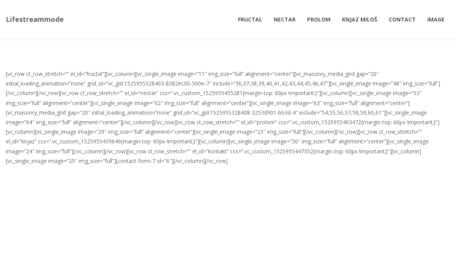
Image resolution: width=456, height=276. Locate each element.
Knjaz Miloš (359, 19)
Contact (402, 19)
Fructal (250, 19)
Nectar (285, 19)
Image (435, 19)
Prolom (318, 19)
